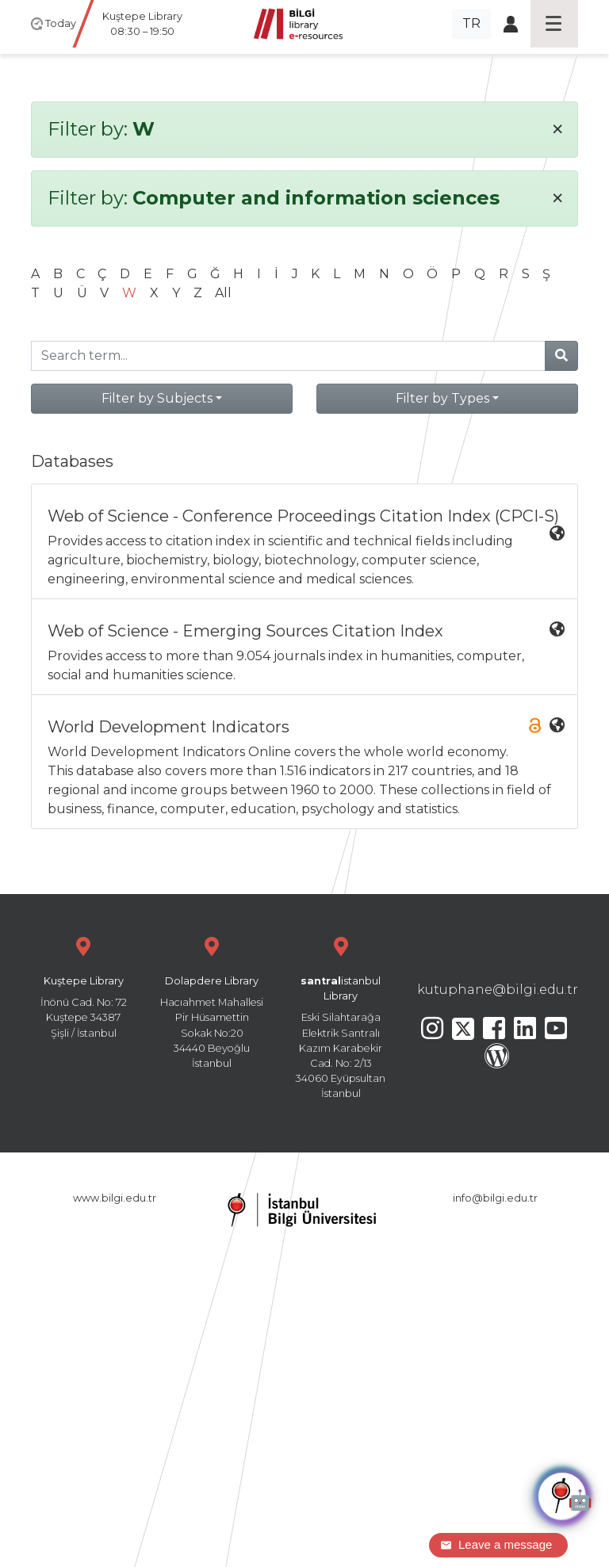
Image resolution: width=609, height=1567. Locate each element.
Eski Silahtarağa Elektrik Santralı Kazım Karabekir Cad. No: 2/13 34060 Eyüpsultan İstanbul (341, 1015)
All (223, 292)
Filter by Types (442, 398)
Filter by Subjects (157, 398)
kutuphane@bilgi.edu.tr (497, 989)
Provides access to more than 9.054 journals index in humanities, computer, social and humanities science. (306, 651)
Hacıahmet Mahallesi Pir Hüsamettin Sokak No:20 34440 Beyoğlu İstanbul (211, 1000)
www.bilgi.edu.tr (114, 1198)
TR (471, 23)
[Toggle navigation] (554, 24)
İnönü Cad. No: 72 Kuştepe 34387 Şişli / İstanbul (83, 985)
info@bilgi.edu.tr (495, 1198)
